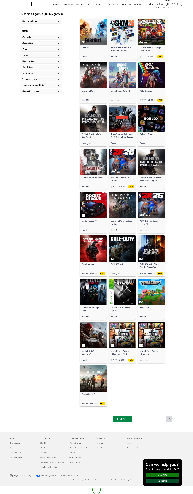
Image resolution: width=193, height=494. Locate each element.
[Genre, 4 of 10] (41, 55)
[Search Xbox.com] (167, 3)
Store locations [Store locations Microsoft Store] (74, 462)
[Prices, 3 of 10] (41, 49)
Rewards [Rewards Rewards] (99, 443)
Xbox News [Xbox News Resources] (44, 443)
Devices (79, 4)
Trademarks (112, 480)
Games (67, 4)
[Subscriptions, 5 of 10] (41, 61)
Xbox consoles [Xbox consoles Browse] (15, 443)
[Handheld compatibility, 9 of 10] (41, 85)
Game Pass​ (54, 4)
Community (110, 4)
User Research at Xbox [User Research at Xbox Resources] (48, 467)
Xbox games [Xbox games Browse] (14, 448)
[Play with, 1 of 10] (41, 37)
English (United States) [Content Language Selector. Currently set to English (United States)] (22, 476)
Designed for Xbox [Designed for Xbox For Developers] (134, 448)
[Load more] (122, 419)
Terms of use (99, 480)
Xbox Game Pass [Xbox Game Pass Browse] (16, 453)
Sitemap (54, 480)
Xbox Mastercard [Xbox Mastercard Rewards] (102, 448)
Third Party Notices (128, 480)
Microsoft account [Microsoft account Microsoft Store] (75, 443)
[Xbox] (40, 4)
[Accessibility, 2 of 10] (41, 43)
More (135, 4)
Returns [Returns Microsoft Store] (72, 453)
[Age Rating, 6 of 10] (41, 67)
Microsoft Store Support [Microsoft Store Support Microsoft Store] (78, 448)
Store (97, 4)
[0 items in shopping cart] (173, 3)
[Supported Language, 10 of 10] (41, 91)
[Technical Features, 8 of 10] (41, 79)
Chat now (162, 475)
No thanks (162, 481)
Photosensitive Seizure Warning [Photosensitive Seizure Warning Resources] (52, 462)
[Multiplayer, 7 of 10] (41, 73)
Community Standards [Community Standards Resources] (48, 457)
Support (124, 4)
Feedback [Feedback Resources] (43, 453)
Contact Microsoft (67, 480)
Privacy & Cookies (84, 480)
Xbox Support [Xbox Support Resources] (45, 448)
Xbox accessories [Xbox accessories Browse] (16, 457)
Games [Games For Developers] (129, 443)
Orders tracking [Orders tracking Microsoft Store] (75, 457)
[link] (93, 39)
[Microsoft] (20, 4)
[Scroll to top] (169, 419)
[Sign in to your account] (179, 4)
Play (89, 4)
